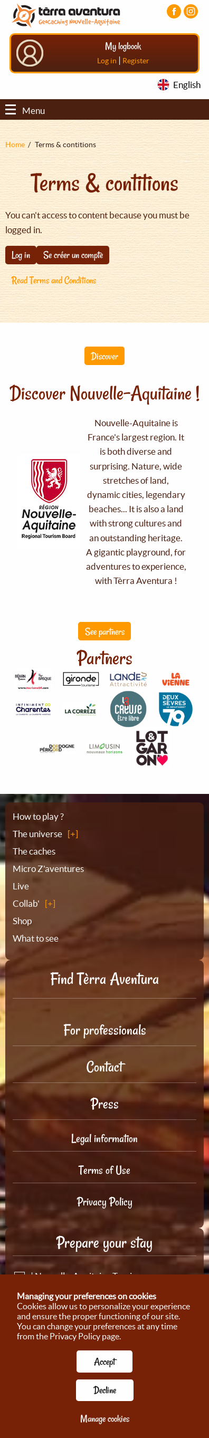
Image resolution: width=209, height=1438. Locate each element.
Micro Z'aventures (48, 869)
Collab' (26, 903)
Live (21, 886)
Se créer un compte (73, 254)
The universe (37, 834)
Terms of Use (104, 1170)
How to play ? (38, 816)
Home (15, 144)
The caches (34, 851)
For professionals (104, 1030)
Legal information (104, 1138)
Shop (22, 921)
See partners (105, 631)
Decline (104, 1390)
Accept (104, 1361)
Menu (25, 111)
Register (135, 60)
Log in (107, 60)
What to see (36, 938)
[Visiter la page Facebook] (174, 11)
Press (105, 1104)
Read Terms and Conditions (54, 280)
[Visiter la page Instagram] (191, 11)
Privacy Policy (104, 1202)
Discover (104, 356)
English (187, 85)
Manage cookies (104, 1418)
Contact (104, 1067)
